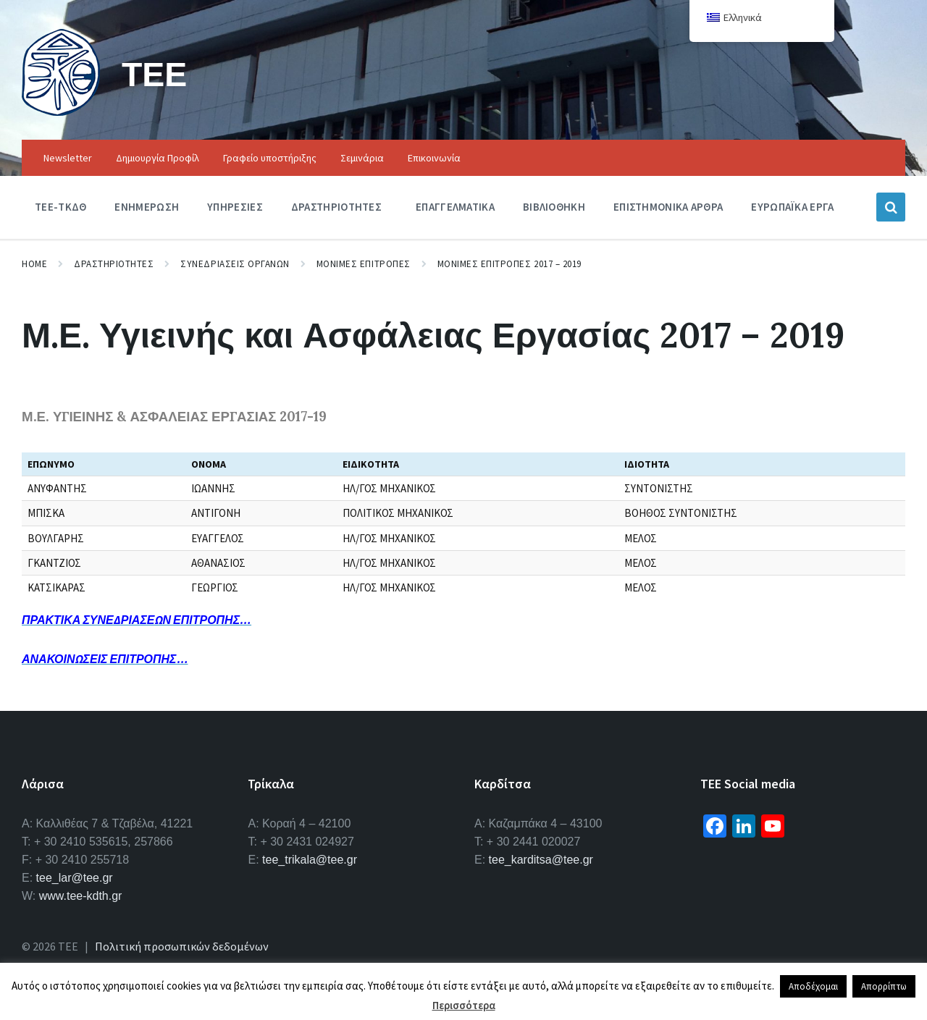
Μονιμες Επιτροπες (363, 264)
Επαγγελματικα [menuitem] (455, 207)
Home (34, 264)
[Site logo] (61, 111)
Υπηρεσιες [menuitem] (235, 207)
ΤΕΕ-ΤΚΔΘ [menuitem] (60, 207)
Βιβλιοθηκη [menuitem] (554, 207)
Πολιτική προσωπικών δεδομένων (182, 946)
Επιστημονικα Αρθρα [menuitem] (668, 207)
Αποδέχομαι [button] (813, 986)
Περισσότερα (463, 1005)
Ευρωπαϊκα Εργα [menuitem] (792, 207)
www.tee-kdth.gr (80, 896)
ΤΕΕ (155, 73)
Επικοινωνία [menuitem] (434, 157)
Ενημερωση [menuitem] (146, 207)
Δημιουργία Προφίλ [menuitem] (157, 157)
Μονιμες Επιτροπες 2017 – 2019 (509, 264)
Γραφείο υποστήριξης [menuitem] (269, 157)
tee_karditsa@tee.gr (541, 859)
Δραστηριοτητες (114, 264)
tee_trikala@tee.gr (309, 859)
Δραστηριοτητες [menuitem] (336, 207)
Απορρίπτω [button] (884, 986)
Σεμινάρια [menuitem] (362, 157)
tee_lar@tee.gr (74, 878)
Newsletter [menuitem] (67, 157)
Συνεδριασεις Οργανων (234, 264)
